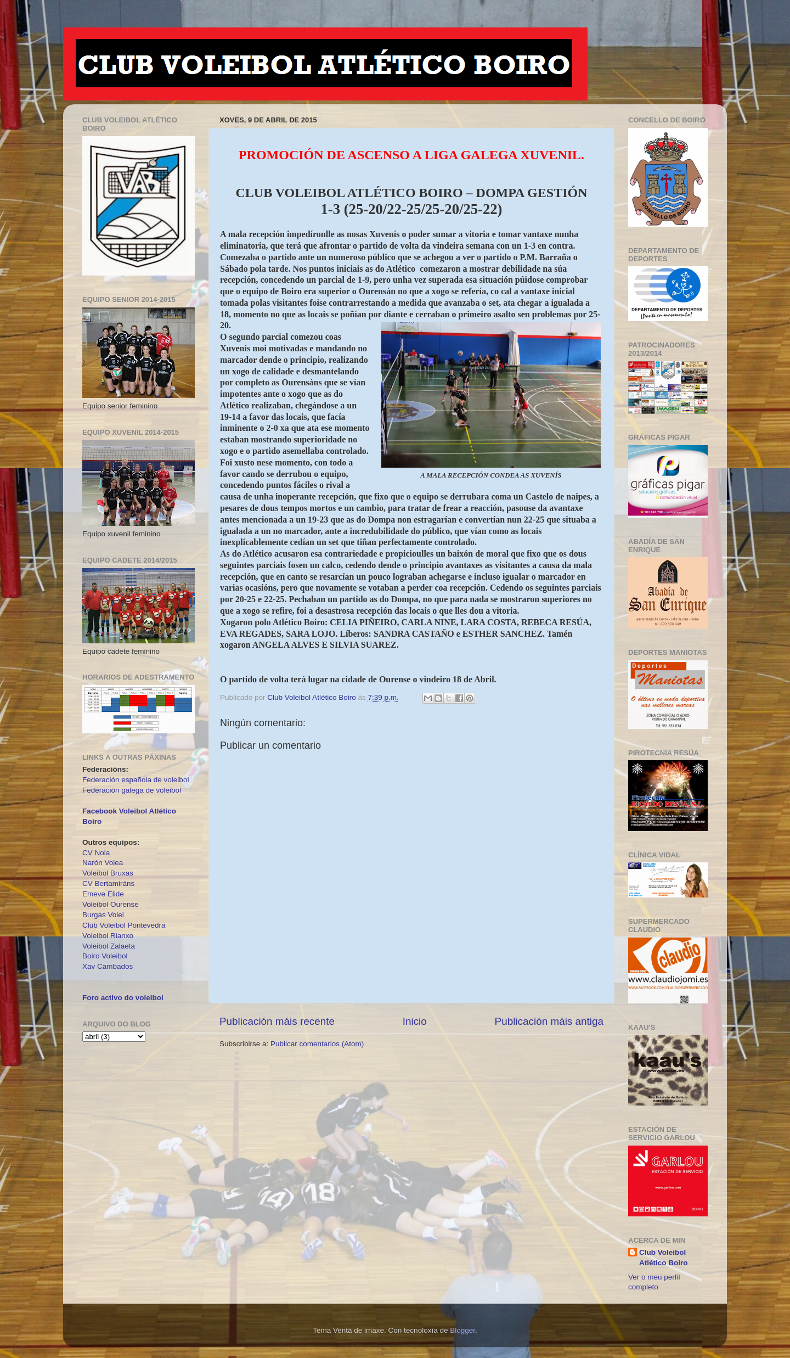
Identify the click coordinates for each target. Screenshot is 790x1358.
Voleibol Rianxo (107, 935)
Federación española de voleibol (135, 780)
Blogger (462, 1330)
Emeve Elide (103, 894)
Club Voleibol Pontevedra (124, 925)
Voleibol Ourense (110, 904)
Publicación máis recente (277, 1021)
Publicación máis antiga (549, 1021)
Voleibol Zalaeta (108, 946)
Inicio (415, 1021)
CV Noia (96, 853)
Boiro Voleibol (105, 956)
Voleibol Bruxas (107, 873)
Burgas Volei (103, 915)
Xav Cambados (107, 966)
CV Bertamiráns (108, 883)
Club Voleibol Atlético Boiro (663, 1257)
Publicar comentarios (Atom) (317, 1044)
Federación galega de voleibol (131, 790)
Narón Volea (102, 862)
